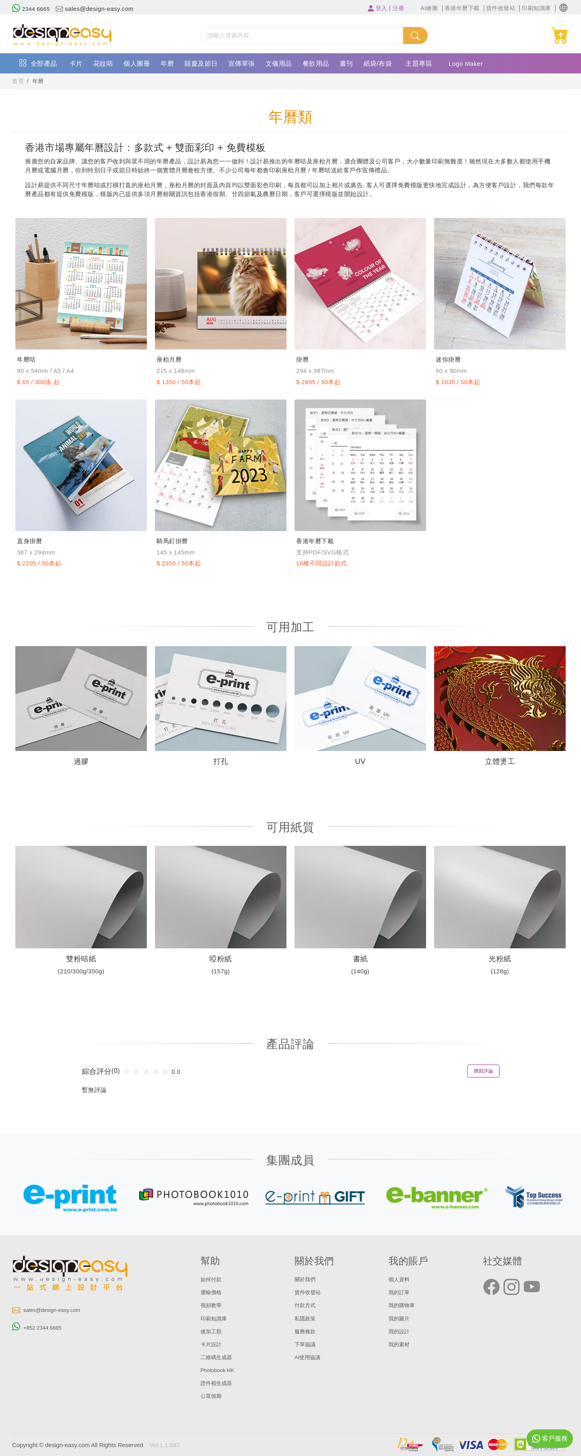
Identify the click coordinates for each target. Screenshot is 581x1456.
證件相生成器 (219, 1383)
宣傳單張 (241, 63)
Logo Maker (467, 63)
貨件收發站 (310, 1292)
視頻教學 (213, 1305)
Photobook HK (220, 1370)
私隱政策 (307, 1318)
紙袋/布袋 (378, 63)
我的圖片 (401, 1318)
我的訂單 (401, 1292)
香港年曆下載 (318, 541)
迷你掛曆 (451, 359)
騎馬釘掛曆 (175, 541)
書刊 (346, 63)
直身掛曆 (32, 541)
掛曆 (303, 359)
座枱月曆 (171, 359)
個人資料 (401, 1279)
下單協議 (307, 1344)
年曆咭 (28, 359)
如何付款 (213, 1279)
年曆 (167, 63)
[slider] (147, 1071)
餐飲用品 (316, 63)
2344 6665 (32, 9)
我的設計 (401, 1331)
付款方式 (307, 1305)
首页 (18, 81)
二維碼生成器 (219, 1357)
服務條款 (307, 1331)
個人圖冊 (136, 63)
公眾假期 (213, 1396)
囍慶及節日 (201, 63)
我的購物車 (404, 1305)
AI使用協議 (309, 1357)
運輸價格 (213, 1292)
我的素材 (401, 1344)
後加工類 (213, 1331)
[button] (563, 8)
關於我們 (307, 1279)
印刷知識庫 (216, 1318)
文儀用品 (278, 63)
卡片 (76, 63)
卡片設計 (213, 1344)
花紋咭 (103, 63)
